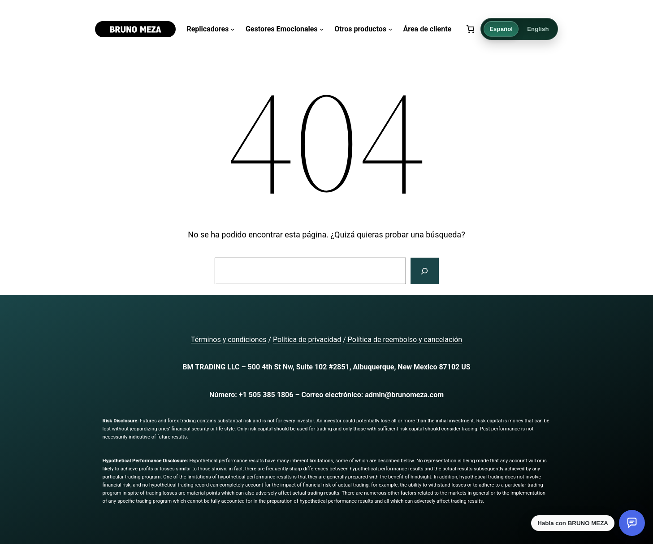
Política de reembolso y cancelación (404, 339)
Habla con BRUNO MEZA (572, 523)
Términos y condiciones (229, 339)
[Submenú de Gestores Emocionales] (322, 29)
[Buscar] (424, 271)
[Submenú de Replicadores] (232, 29)
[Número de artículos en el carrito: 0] (470, 29)
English (538, 29)
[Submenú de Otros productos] (390, 29)
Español (501, 29)
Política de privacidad (307, 339)
